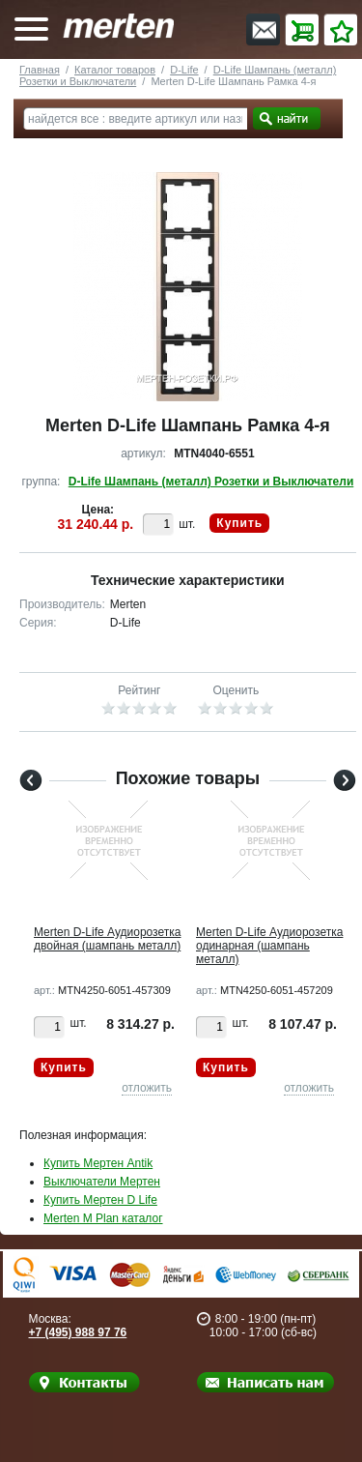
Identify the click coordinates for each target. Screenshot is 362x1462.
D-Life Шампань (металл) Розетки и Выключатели (211, 481)
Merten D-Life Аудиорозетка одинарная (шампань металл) (269, 945)
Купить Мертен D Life (100, 1200)
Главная (39, 69)
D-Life (184, 69)
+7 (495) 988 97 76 (78, 1332)
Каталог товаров (114, 69)
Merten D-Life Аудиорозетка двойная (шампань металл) (107, 938)
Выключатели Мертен (101, 1181)
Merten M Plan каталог (103, 1218)
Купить (239, 523)
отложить (147, 1088)
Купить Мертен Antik (98, 1163)
